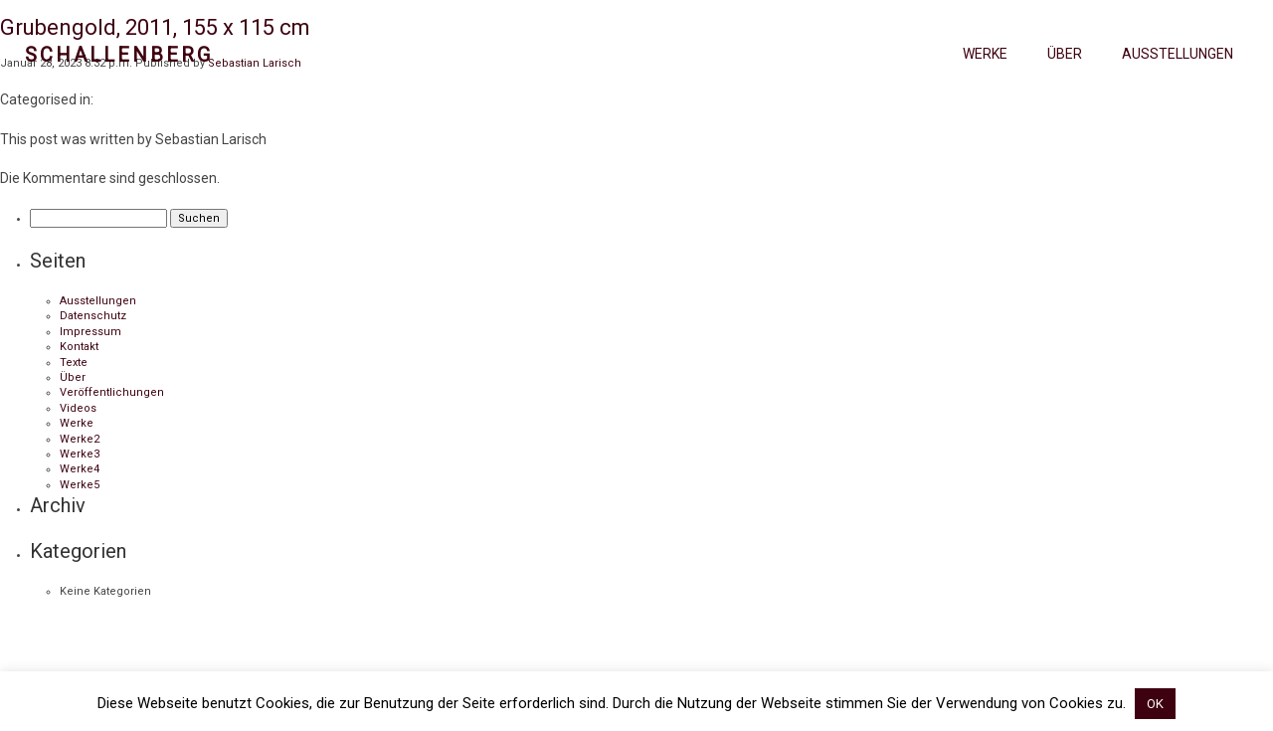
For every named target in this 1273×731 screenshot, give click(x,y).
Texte (74, 362)
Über (1064, 54)
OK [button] (1155, 703)
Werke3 (79, 454)
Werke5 (79, 484)
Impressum (90, 331)
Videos (78, 408)
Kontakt (79, 346)
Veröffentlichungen (112, 392)
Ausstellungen (1177, 54)
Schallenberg (119, 55)
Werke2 (79, 439)
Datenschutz (93, 315)
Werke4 (79, 468)
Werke (985, 54)
